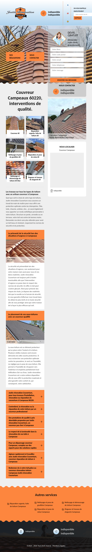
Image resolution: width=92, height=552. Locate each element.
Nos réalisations (14, 56)
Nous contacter (34, 56)
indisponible (54, 12)
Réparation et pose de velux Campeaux (45, 510)
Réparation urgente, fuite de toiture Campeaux (19, 504)
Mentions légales (58, 546)
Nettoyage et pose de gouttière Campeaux (45, 503)
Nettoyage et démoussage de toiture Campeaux (74, 503)
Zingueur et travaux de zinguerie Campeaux (73, 510)
